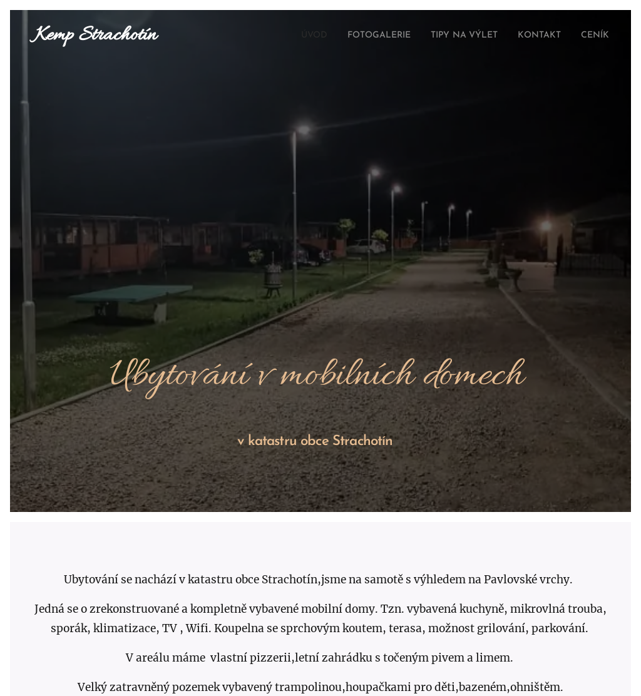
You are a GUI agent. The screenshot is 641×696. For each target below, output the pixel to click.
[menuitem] (282, 35)
